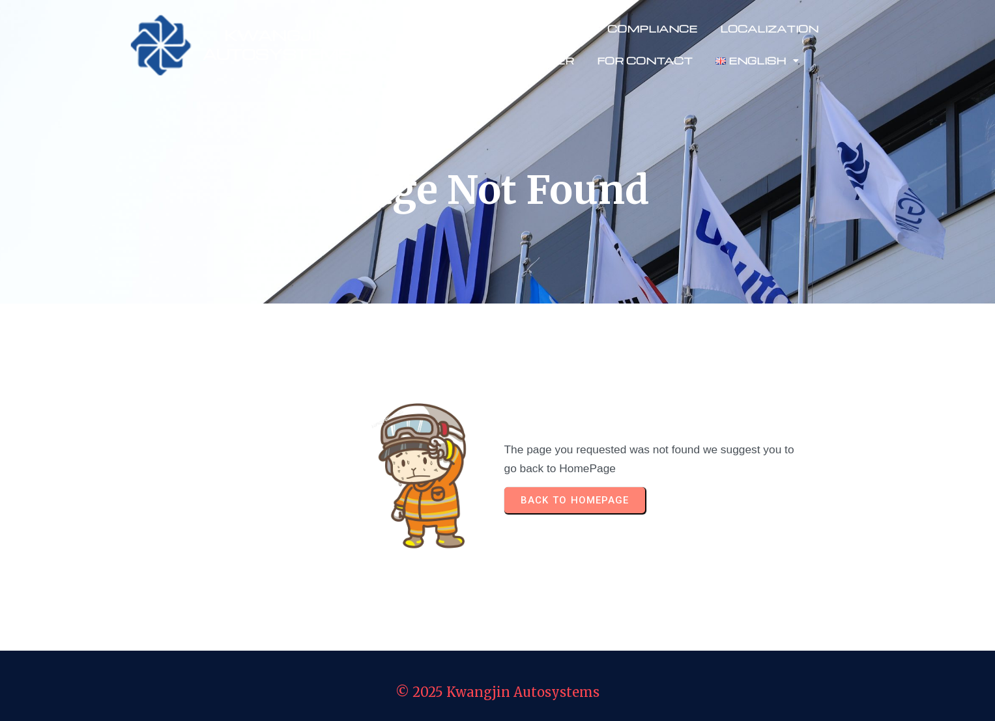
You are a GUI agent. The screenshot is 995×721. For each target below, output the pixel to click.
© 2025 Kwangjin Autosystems (497, 692)
